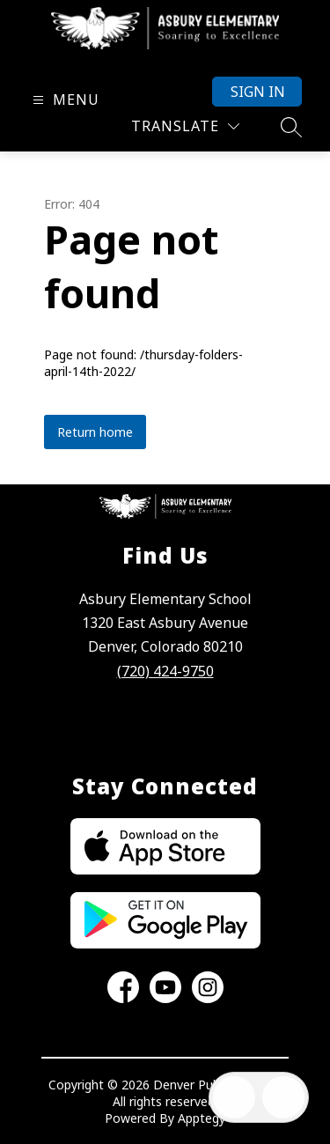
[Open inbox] (234, 1097)
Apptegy (201, 1118)
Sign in (258, 91)
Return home (95, 432)
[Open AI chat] (283, 1097)
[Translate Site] (185, 126)
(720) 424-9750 (165, 671)
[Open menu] (63, 100)
